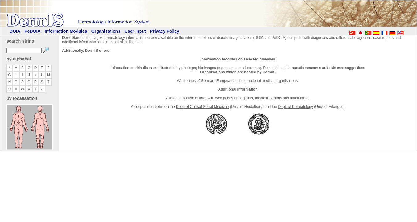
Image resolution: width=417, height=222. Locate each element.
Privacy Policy (164, 31)
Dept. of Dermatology (295, 107)
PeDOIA (32, 31)
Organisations (105, 31)
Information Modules (66, 31)
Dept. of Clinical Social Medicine (202, 107)
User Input (135, 31)
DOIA (15, 31)
